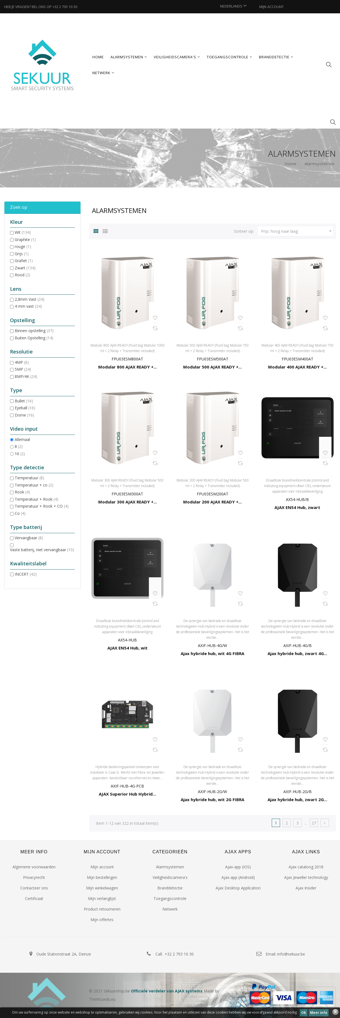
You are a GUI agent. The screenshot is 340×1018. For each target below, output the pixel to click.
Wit (23, 232)
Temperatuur (29, 477)
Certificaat (34, 898)
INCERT (26, 574)
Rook (22, 492)
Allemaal (22, 439)
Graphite (25, 239)
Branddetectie (170, 888)
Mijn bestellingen (102, 877)
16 (20, 453)
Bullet (24, 400)
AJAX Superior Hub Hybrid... (127, 794)
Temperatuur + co (34, 485)
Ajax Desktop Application (238, 888)
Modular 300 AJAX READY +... (127, 502)
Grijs (22, 253)
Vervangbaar (29, 537)
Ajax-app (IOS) (238, 866)
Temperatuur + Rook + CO (42, 506)
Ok (303, 1012)
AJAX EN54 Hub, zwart (297, 507)
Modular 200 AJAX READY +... (212, 502)
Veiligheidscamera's (170, 877)
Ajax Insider (306, 888)
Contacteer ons (34, 888)
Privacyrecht (34, 877)
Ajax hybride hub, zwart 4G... (297, 653)
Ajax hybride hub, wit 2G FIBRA (212, 799)
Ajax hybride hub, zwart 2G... (297, 799)
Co (20, 513)
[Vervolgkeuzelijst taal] (233, 6)
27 (314, 823)
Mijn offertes (102, 919)
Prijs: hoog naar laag (297, 231)
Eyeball (25, 407)
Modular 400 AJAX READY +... (297, 367)
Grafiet (24, 260)
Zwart (25, 267)
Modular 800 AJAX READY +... (127, 367)
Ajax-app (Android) (238, 877)
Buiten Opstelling (34, 337)
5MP (23, 369)
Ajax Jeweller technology (306, 877)
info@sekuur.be (291, 954)
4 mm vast (28, 306)
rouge (23, 246)
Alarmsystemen (170, 866)
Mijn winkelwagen (102, 888)
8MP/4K (26, 376)
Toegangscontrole (170, 898)
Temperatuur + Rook (36, 499)
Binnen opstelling (34, 330)
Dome (24, 415)
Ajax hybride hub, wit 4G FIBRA (212, 653)
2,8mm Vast (29, 299)
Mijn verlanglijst (102, 898)
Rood (22, 274)
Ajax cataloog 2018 (306, 866)
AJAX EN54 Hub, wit (127, 648)
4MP (22, 362)
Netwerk (170, 909)
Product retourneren (102, 909)
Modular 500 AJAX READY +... (212, 367)
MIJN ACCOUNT (271, 6)
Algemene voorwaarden (34, 866)
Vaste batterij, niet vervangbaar (42, 549)
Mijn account (102, 866)
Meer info (318, 1012)
